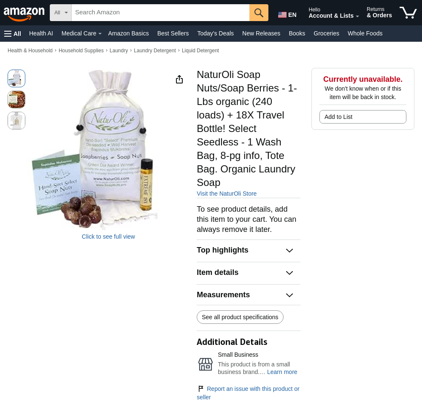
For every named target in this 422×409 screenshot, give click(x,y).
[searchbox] (160, 13)
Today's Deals (215, 33)
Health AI (41, 33)
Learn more (282, 372)
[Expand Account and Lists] (357, 16)
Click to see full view (108, 236)
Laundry (119, 51)
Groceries (326, 33)
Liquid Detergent (200, 51)
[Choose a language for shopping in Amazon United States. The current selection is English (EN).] (285, 13)
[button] (12, 33)
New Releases (261, 33)
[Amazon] (25, 12)
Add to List (338, 116)
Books (297, 33)
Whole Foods (365, 33)
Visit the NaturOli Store (227, 193)
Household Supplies (81, 51)
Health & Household (30, 51)
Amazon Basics (128, 33)
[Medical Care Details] (100, 34)
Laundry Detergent (155, 51)
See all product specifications (240, 317)
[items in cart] (408, 12)
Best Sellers (173, 33)
